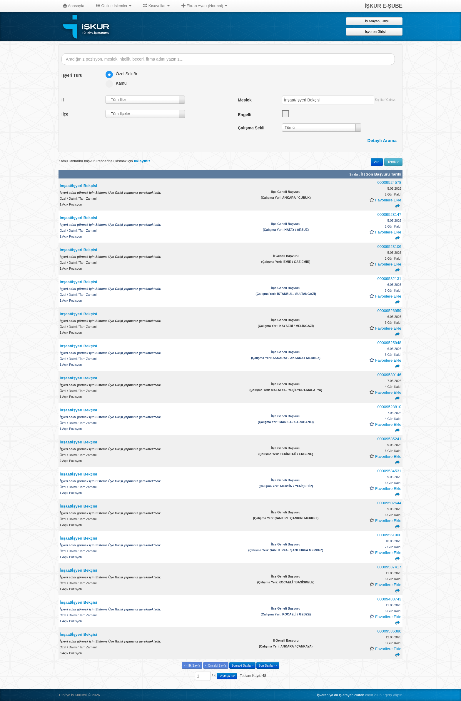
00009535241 (389, 439)
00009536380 (389, 631)
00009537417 (389, 567)
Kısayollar (156, 6)
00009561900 (389, 535)
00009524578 (389, 182)
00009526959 (389, 310)
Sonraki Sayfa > (242, 665)
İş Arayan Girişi (374, 21)
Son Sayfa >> (267, 665)
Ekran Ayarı (204, 6)
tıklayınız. (142, 161)
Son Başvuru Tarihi (383, 174)
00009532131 (389, 278)
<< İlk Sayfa (192, 665)
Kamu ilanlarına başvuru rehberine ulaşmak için (105, 161)
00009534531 (389, 471)
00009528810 (389, 407)
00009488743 (389, 599)
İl (362, 174)
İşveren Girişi (374, 31)
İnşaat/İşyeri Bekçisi (78, 185)
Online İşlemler (114, 6)
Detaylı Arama (382, 140)
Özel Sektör (123, 74)
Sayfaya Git (227, 676)
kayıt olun (373, 695)
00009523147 (389, 214)
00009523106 (389, 246)
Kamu (118, 83)
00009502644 (389, 503)
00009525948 (389, 343)
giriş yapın (393, 695)
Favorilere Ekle (388, 200)
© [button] (89, 695)
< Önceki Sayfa (215, 665)
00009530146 (389, 375)
